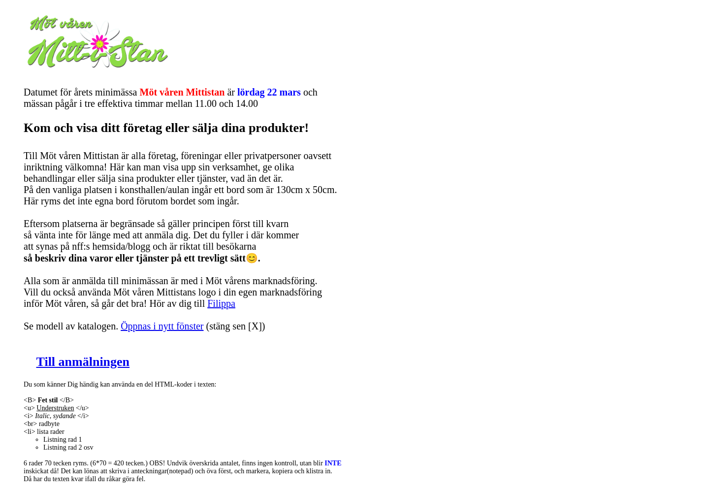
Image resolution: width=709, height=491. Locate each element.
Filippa (221, 303)
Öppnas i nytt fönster (162, 326)
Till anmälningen (83, 362)
